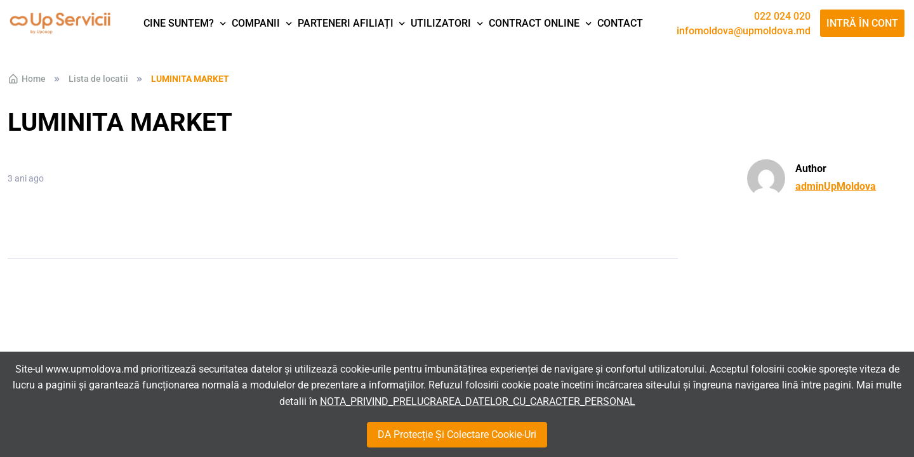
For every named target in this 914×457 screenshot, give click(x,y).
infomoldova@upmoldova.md (744, 31)
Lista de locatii (98, 79)
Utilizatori (441, 23)
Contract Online (534, 23)
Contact (620, 23)
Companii (256, 23)
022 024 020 (782, 16)
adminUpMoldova (835, 186)
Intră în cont (862, 23)
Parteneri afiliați (346, 23)
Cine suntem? (178, 23)
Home (27, 78)
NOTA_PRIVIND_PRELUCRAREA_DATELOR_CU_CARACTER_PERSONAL (477, 401)
